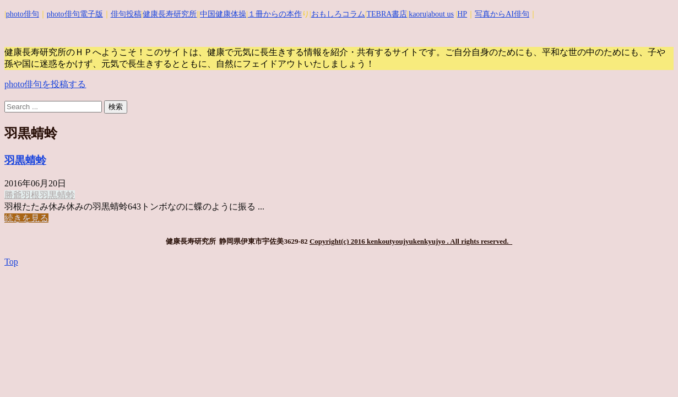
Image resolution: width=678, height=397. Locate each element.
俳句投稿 (126, 14)
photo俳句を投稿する (45, 84)
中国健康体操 (223, 14)
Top (11, 261)
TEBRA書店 (386, 14)
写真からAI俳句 (502, 14)
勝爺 (13, 195)
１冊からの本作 (275, 14)
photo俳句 (22, 14)
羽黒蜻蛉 (25, 160)
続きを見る (26, 218)
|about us (440, 14)
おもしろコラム (338, 14)
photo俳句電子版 (75, 14)
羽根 (31, 195)
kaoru (417, 14)
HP (462, 14)
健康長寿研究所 (170, 14)
